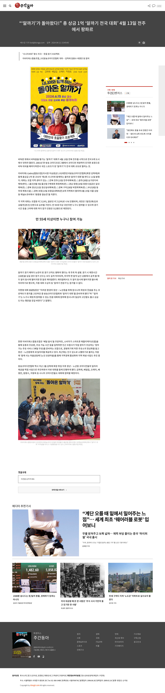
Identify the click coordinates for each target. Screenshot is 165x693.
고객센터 (55, 676)
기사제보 (137, 634)
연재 (116, 634)
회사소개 (23, 676)
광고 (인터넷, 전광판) (35, 676)
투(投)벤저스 (114, 93)
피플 (97, 646)
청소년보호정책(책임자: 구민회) (93, 676)
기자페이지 (119, 646)
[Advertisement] (53, 320)
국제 (97, 638)
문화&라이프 (82, 642)
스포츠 (79, 646)
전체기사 (80, 650)
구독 (127, 93)
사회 (78, 638)
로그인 (159, 6)
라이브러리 (119, 642)
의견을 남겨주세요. (28, 479)
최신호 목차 (119, 638)
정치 (78, 634)
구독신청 (137, 638)
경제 (97, 634)
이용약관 (63, 676)
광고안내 (137, 642)
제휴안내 (47, 676)
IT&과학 (99, 642)
